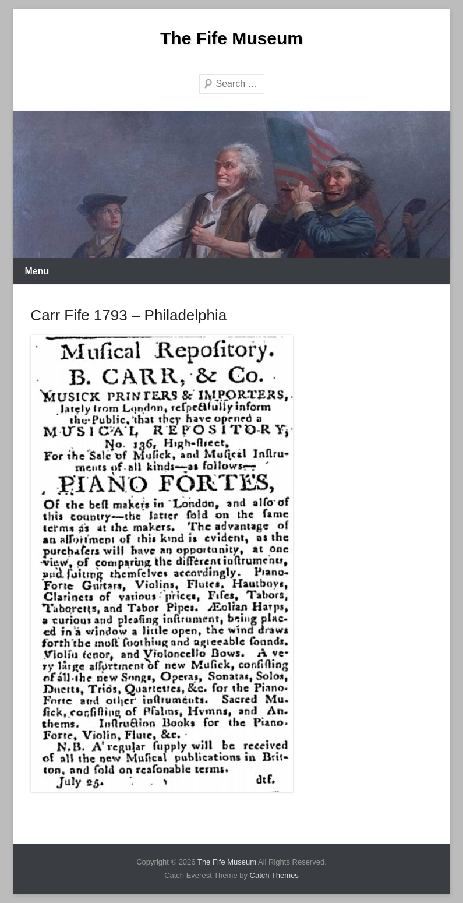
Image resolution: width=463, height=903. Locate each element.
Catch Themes (274, 875)
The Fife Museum (231, 38)
